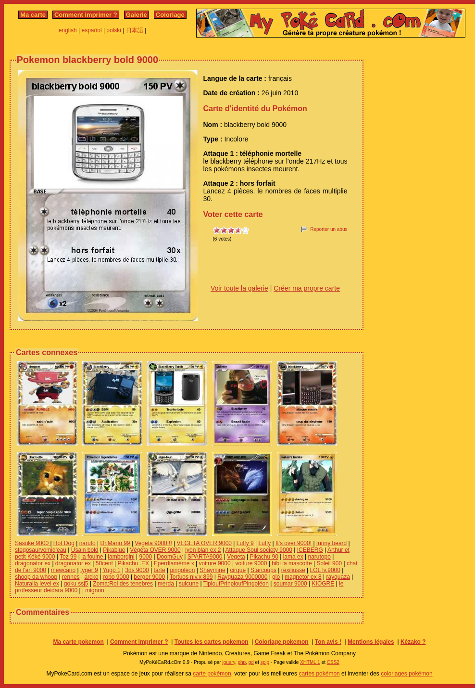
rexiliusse (293, 570)
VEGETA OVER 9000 (204, 543)
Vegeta (236, 556)
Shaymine (212, 570)
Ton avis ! (328, 641)
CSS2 (333, 662)
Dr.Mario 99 (115, 543)
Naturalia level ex (37, 583)
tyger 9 (89, 570)
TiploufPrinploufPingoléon (236, 583)
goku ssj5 (76, 583)
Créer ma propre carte (307, 288)
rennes (71, 576)
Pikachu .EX (133, 563)
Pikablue (114, 550)
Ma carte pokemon (78, 641)
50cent (104, 563)
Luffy (264, 543)
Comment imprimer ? (85, 14)
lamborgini (121, 556)
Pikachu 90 (264, 556)
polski (113, 30)
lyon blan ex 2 (203, 550)
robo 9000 (116, 576)
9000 (145, 556)
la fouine (93, 556)
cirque (238, 570)
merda (166, 583)
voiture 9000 (215, 563)
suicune (189, 583)
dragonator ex (32, 563)
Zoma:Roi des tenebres (123, 583)
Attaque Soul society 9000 (258, 550)
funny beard (331, 543)
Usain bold (85, 550)
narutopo (319, 556)
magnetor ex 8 (303, 576)
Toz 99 (68, 556)
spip (265, 662)
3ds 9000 (137, 570)
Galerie (136, 14)
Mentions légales (371, 641)
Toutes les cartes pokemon (212, 641)
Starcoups (263, 570)
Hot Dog (64, 543)
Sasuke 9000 (32, 543)
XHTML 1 (310, 662)
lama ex (293, 556)
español (92, 30)
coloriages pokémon (406, 673)
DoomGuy (170, 556)
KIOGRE (323, 583)
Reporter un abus (328, 229)
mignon (94, 590)
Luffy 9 (245, 543)
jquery (228, 662)
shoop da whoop (36, 576)
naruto (87, 543)
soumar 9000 (290, 583)
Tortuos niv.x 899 (191, 576)
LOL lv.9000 (325, 570)
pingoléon (182, 570)
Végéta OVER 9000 (155, 550)
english (68, 30)
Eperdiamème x (174, 563)
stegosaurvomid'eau (40, 550)
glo (276, 576)
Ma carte (33, 14)
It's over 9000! (293, 543)
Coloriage (170, 14)
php (242, 662)
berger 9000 (149, 576)
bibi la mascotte (292, 563)
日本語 (134, 30)
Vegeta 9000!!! (153, 543)
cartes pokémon (319, 673)
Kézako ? (413, 641)
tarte (159, 570)
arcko (91, 576)
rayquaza (338, 576)
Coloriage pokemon (282, 641)
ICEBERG (310, 550)
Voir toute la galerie (239, 288)
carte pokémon (212, 673)
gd (251, 662)
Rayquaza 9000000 (242, 576)
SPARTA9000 (205, 556)
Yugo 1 (111, 570)
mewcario (63, 570)
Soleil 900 (329, 563)
